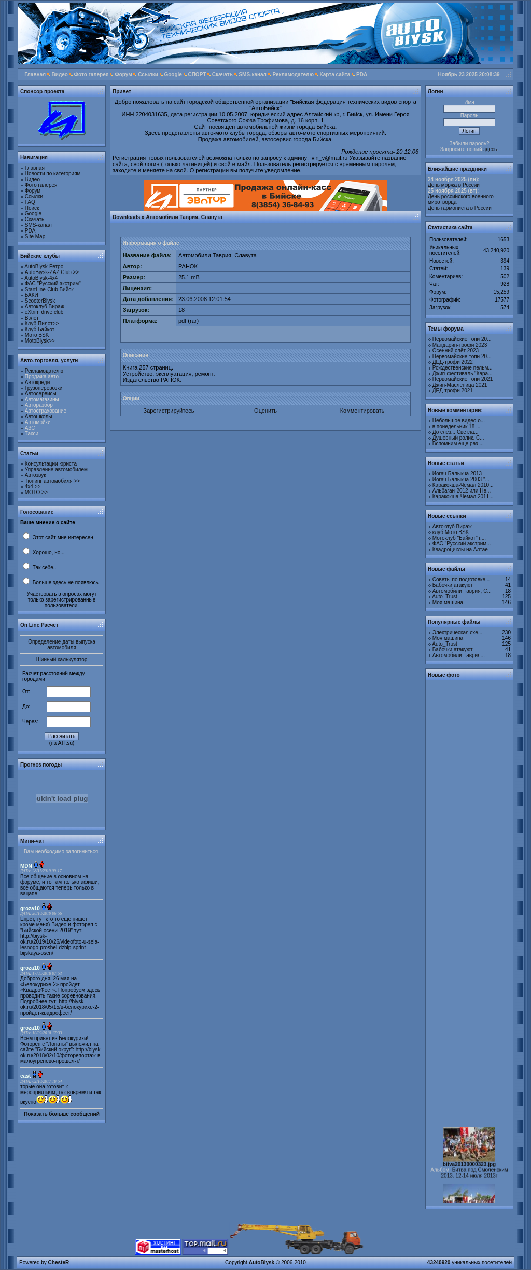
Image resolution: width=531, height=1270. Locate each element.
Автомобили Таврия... (458, 655)
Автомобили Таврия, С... (462, 591)
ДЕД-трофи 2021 (452, 390)
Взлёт (32, 318)
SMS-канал (253, 74)
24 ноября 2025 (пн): (454, 179)
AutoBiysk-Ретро (43, 266)
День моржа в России (454, 185)
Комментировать (362, 410)
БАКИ (31, 295)
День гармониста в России (460, 208)
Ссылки (148, 74)
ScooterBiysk (40, 301)
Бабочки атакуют (452, 585)
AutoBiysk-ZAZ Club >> (52, 272)
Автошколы (38, 416)
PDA (361, 74)
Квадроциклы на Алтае (460, 549)
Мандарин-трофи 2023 (459, 345)
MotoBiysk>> (40, 341)
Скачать (222, 74)
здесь (490, 149)
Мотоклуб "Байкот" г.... (459, 538)
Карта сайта (335, 74)
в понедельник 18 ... (456, 426)
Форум (123, 74)
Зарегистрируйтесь (169, 410)
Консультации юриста (51, 464)
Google (172, 74)
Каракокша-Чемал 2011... (463, 496)
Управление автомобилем (56, 469)
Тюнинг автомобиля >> (52, 481)
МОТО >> (36, 492)
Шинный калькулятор (62, 659)
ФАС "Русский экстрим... (461, 544)
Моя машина (447, 602)
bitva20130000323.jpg (469, 1169)
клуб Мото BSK (450, 532)
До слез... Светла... (455, 432)
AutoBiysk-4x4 (41, 278)
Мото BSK (37, 335)
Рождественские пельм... (462, 368)
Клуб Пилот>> (42, 323)
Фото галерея (91, 74)
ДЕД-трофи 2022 (452, 362)
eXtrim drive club (44, 312)
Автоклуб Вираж (44, 306)
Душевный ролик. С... (458, 438)
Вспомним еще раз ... (458, 443)
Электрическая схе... (457, 632)
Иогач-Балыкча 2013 (457, 473)
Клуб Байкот (39, 329)
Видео (60, 74)
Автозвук (35, 475)
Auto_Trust (444, 596)
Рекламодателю (293, 74)
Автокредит (38, 382)
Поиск (32, 208)
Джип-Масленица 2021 (459, 385)
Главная (35, 74)
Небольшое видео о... (458, 421)
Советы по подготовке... (461, 579)
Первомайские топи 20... (462, 339)
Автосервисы (41, 394)
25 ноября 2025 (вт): (453, 191)
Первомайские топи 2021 (462, 379)
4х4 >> (33, 486)
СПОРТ (197, 74)
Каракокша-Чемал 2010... (463, 485)
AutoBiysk (261, 1262)
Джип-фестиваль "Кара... (462, 373)
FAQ (30, 202)
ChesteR (58, 1262)
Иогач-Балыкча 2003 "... (461, 479)
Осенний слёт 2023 (455, 350)
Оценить (265, 410)
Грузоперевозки (44, 388)
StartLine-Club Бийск (49, 289)
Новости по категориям (53, 173)
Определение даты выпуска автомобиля (61, 644)
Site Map (35, 236)
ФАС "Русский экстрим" (53, 283)
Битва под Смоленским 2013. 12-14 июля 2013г (474, 1178)
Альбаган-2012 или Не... (461, 491)
